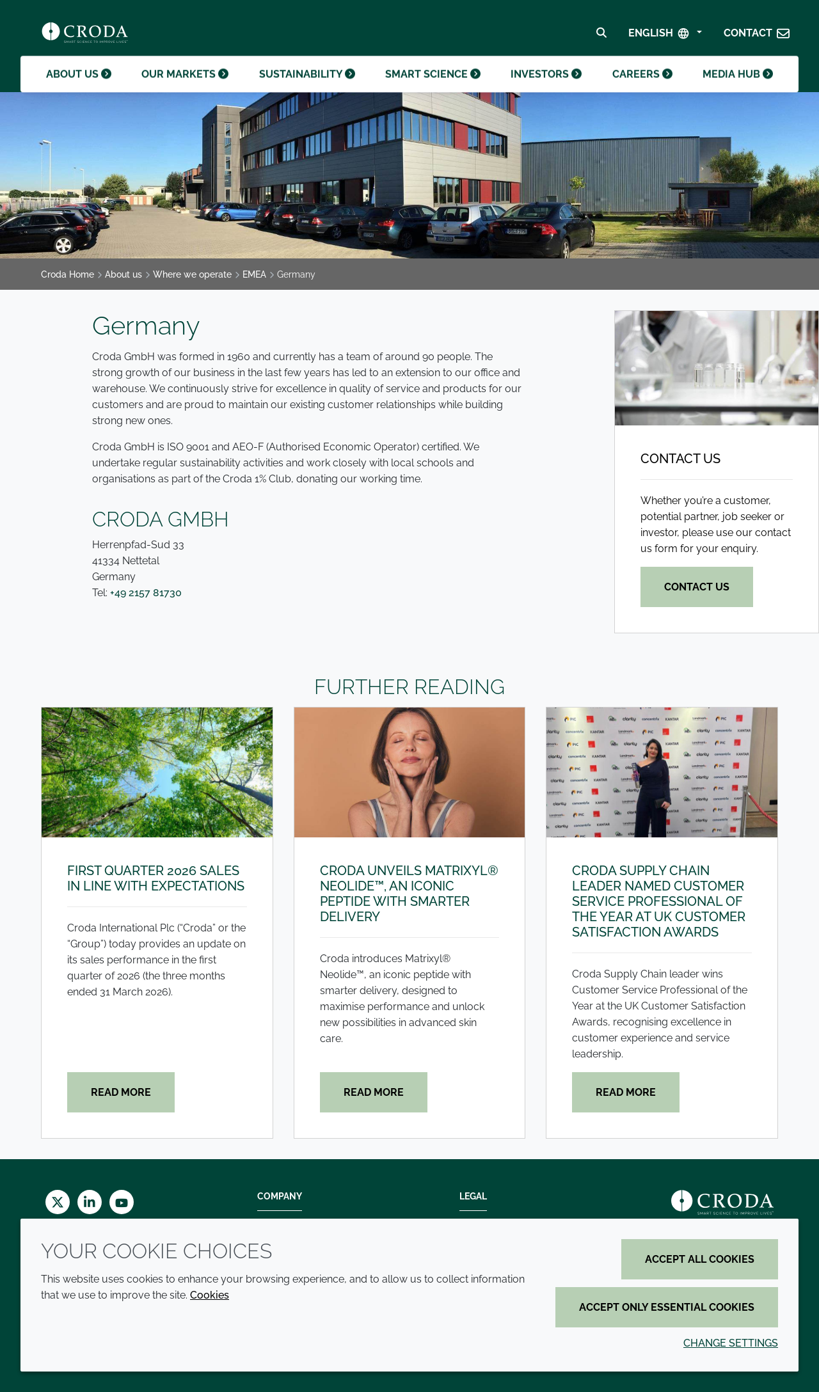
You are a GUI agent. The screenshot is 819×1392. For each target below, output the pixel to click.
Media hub (738, 89)
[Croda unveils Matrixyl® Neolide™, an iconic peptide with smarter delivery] (409, 772)
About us (78, 89)
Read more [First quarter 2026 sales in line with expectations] (121, 1092)
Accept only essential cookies (666, 1307)
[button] (757, 36)
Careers (642, 89)
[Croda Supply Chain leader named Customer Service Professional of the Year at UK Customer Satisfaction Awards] (661, 772)
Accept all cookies (699, 1259)
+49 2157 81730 (146, 593)
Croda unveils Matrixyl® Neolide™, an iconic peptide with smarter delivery (409, 893)
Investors (546, 89)
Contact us (680, 458)
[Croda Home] (84, 35)
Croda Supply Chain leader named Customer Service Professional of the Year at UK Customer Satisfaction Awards (658, 901)
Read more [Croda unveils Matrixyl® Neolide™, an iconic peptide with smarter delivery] (374, 1092)
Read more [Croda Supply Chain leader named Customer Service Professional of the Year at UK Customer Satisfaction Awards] (626, 1092)
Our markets (184, 89)
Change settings (730, 1343)
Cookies (209, 1295)
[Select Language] (665, 36)
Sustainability (307, 89)
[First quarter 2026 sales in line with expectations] (157, 772)
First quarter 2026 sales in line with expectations (155, 878)
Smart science (433, 89)
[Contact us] (716, 368)
